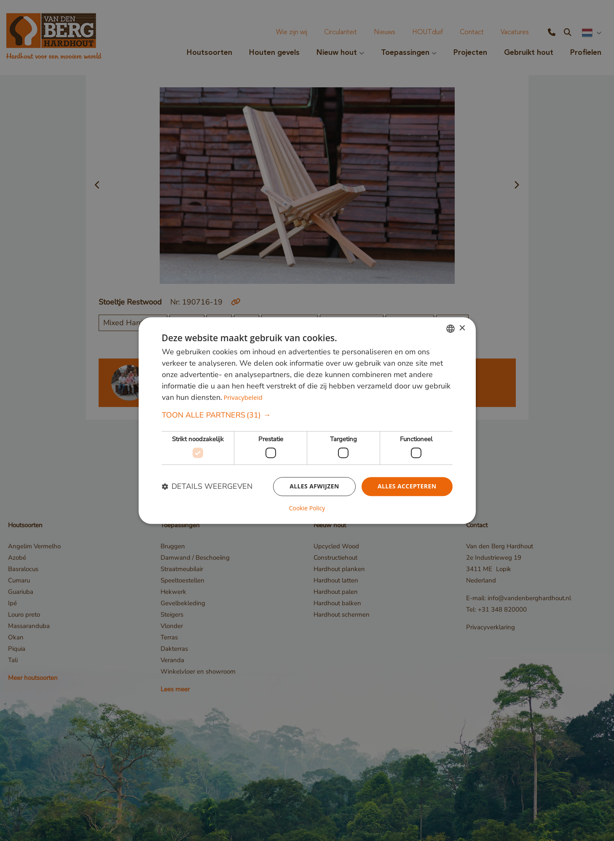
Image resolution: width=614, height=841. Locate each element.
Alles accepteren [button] (407, 486)
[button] (307, 415)
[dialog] (307, 420)
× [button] (462, 328)
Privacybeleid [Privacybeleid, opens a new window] (242, 398)
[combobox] (450, 328)
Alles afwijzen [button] (314, 486)
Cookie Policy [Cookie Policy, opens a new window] (307, 508)
